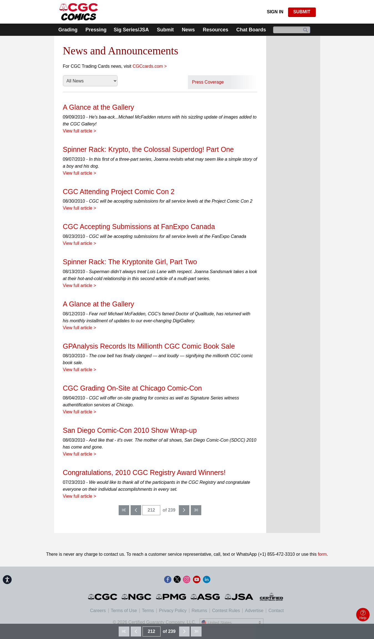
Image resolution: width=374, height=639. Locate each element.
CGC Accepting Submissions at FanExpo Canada (139, 226)
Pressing (95, 29)
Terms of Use (124, 610)
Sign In (275, 11)
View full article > (79, 131)
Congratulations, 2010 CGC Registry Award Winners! (144, 472)
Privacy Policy (173, 610)
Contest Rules (226, 610)
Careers (98, 610)
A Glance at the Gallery (98, 107)
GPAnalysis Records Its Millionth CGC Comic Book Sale (149, 346)
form (322, 554)
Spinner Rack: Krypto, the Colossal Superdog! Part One (148, 149)
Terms (148, 610)
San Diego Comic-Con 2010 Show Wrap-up (130, 430)
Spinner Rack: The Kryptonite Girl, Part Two (130, 262)
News (188, 29)
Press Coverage (208, 82)
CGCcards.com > (150, 66)
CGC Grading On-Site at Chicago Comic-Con (132, 388)
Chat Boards (251, 29)
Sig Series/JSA (131, 29)
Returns (199, 610)
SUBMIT (301, 11)
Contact (276, 610)
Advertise (254, 610)
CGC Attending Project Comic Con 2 (119, 191)
